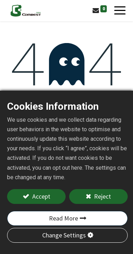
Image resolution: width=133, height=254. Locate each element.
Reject (102, 196)
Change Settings (64, 235)
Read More (63, 218)
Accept (40, 196)
